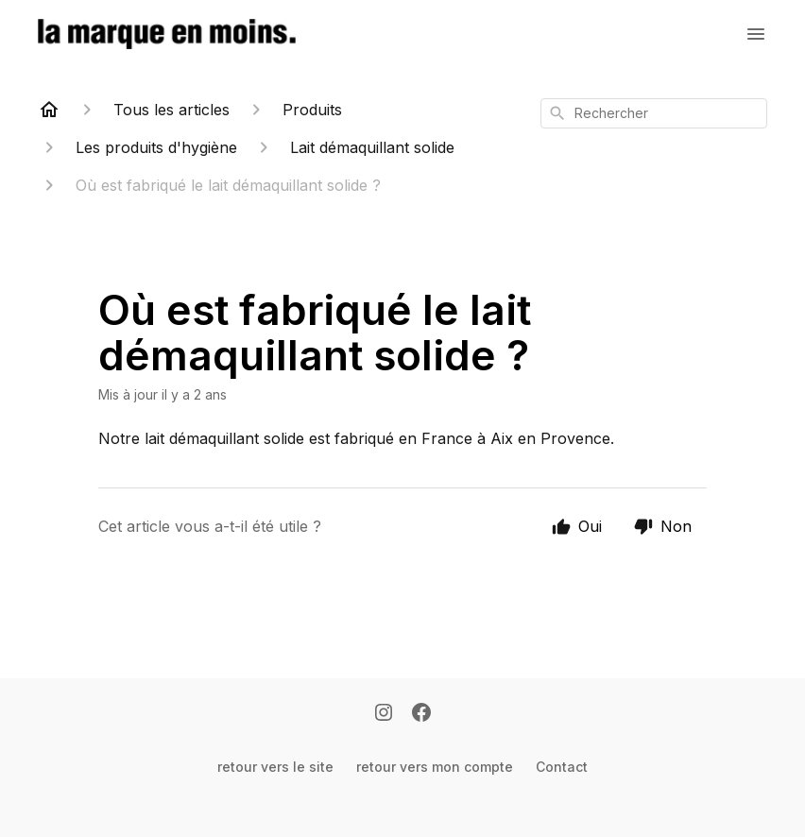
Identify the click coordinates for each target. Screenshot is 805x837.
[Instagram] (383, 714)
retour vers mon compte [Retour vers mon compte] (434, 767)
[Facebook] (421, 714)
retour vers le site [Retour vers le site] (275, 767)
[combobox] (653, 113)
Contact (562, 767)
